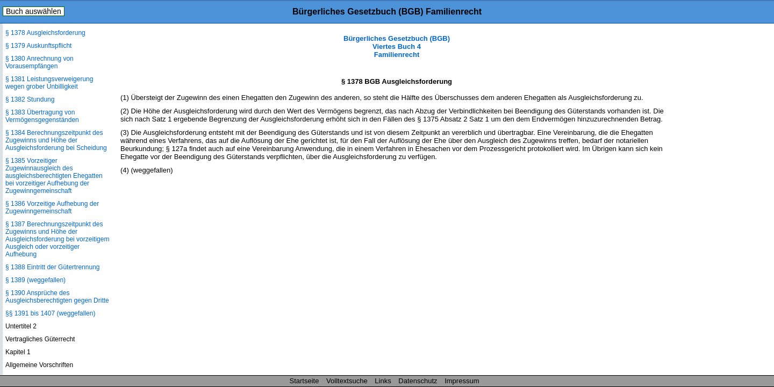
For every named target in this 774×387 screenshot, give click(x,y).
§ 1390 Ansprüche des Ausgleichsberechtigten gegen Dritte (57, 296)
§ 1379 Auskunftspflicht (38, 45)
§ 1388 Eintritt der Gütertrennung (52, 267)
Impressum (462, 381)
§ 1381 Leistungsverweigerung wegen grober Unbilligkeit (49, 82)
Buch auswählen (33, 11)
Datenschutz (417, 381)
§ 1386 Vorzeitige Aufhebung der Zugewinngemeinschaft (52, 207)
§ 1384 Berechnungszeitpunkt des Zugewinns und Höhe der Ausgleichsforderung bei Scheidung (56, 140)
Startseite (304, 381)
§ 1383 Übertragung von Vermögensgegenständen (42, 116)
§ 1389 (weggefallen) (35, 280)
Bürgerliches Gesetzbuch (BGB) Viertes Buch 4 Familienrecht (396, 46)
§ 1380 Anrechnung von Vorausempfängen (39, 62)
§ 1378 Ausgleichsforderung (45, 33)
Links (383, 381)
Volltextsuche (347, 381)
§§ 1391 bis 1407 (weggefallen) (50, 313)
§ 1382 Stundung (29, 99)
